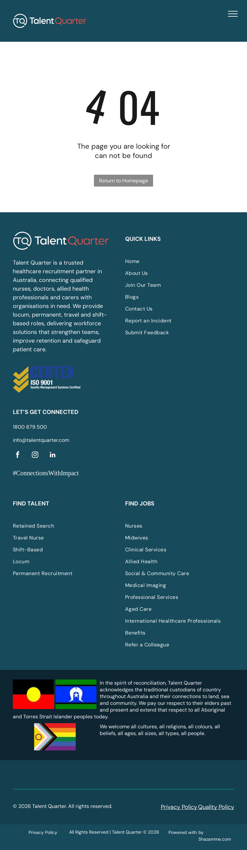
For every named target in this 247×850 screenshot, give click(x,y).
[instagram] (35, 455)
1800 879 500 (30, 427)
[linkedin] (52, 455)
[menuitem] (173, 261)
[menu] (232, 13)
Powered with (183, 832)
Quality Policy (216, 807)
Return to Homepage (123, 180)
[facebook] (18, 455)
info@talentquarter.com (41, 440)
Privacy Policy (179, 807)
